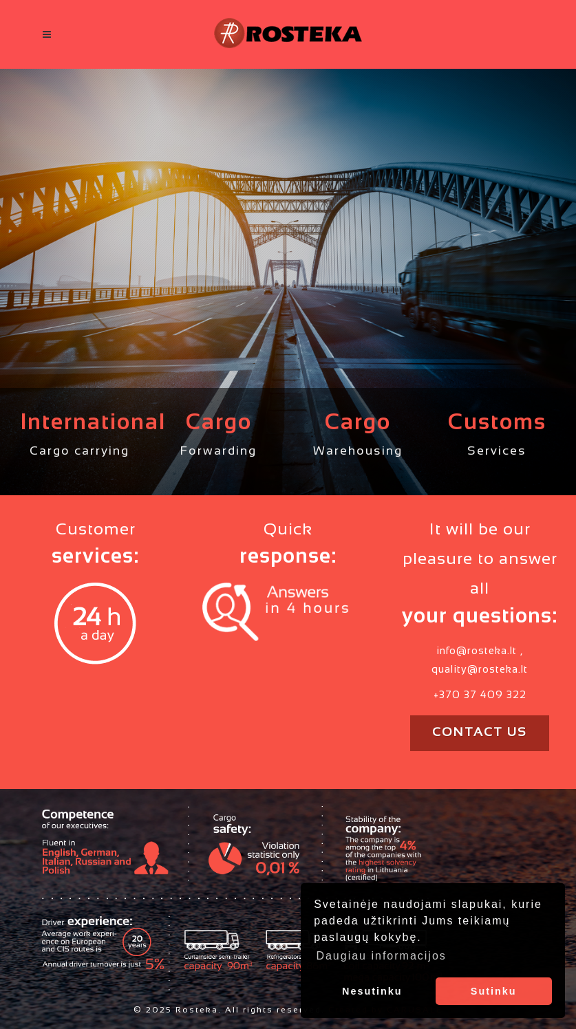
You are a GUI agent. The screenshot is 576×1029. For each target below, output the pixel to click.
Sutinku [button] (494, 991)
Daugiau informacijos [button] (381, 956)
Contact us (479, 733)
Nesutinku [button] (372, 991)
